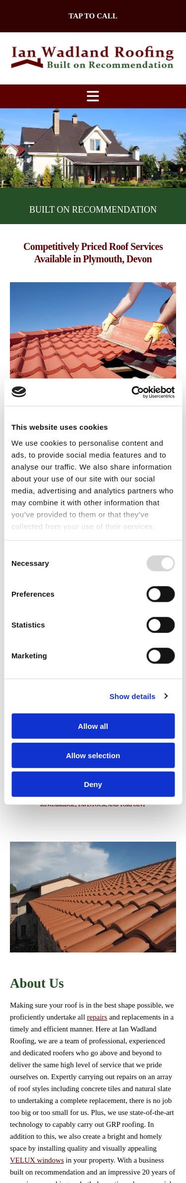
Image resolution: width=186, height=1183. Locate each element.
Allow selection (93, 755)
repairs (97, 1017)
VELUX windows (37, 1160)
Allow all (93, 726)
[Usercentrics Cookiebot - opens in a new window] (132, 392)
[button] (93, 16)
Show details (133, 696)
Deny (93, 784)
